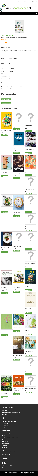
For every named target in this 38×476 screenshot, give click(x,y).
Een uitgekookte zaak (17, 355)
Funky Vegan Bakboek (29, 189)
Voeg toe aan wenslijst (6, 88)
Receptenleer (27, 330)
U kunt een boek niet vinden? (8, 435)
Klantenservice (24, 472)
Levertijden (4, 445)
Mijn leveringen (5, 425)
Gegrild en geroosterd (29, 149)
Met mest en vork (5, 331)
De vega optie (4, 172)
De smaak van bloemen (18, 327)
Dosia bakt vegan (16, 212)
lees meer (4, 51)
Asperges (3, 208)
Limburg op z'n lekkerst (30, 245)
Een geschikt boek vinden (7, 433)
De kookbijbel (27, 226)
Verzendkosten (5, 443)
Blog (19, 1)
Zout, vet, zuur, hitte (29, 208)
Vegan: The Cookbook (6, 130)
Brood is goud (28, 308)
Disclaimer (27, 473)
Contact (4, 467)
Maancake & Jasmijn (29, 351)
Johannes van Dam (17, 174)
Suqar (26, 171)
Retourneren (4, 447)
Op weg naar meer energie (30, 388)
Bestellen (4, 439)
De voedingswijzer (5, 393)
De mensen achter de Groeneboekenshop (11, 412)
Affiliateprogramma (6, 454)
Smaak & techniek (5, 247)
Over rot (14, 125)
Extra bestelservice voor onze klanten (10, 437)
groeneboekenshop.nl (15, 472)
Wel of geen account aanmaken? (9, 421)
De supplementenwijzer (30, 370)
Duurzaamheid (5, 414)
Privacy (3, 427)
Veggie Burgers (28, 286)
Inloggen (32, 1)
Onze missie (4, 410)
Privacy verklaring (19, 473)
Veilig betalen (5, 441)
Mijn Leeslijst (5, 423)
